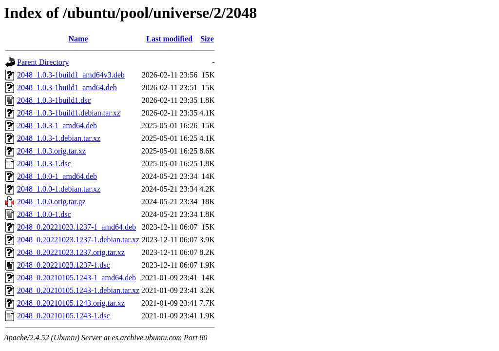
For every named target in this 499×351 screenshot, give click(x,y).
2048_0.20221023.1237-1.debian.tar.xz (78, 239)
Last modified (169, 39)
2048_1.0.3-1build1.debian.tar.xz (68, 113)
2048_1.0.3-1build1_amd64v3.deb (71, 75)
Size (207, 39)
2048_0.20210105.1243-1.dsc (63, 316)
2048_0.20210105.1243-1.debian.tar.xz (78, 290)
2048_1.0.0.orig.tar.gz (51, 201)
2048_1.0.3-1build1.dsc (54, 100)
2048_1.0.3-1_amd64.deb (57, 125)
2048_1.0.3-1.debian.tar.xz (58, 138)
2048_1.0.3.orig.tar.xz (51, 151)
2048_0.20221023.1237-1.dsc (63, 265)
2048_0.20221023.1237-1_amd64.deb (76, 227)
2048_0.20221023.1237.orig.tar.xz (71, 252)
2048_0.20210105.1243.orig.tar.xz (71, 303)
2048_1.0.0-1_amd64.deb (57, 176)
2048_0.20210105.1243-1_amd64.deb (76, 277)
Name (78, 39)
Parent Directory (43, 62)
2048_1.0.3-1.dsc (44, 163)
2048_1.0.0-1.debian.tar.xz (58, 189)
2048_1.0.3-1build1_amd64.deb (67, 87)
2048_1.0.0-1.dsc (44, 214)
